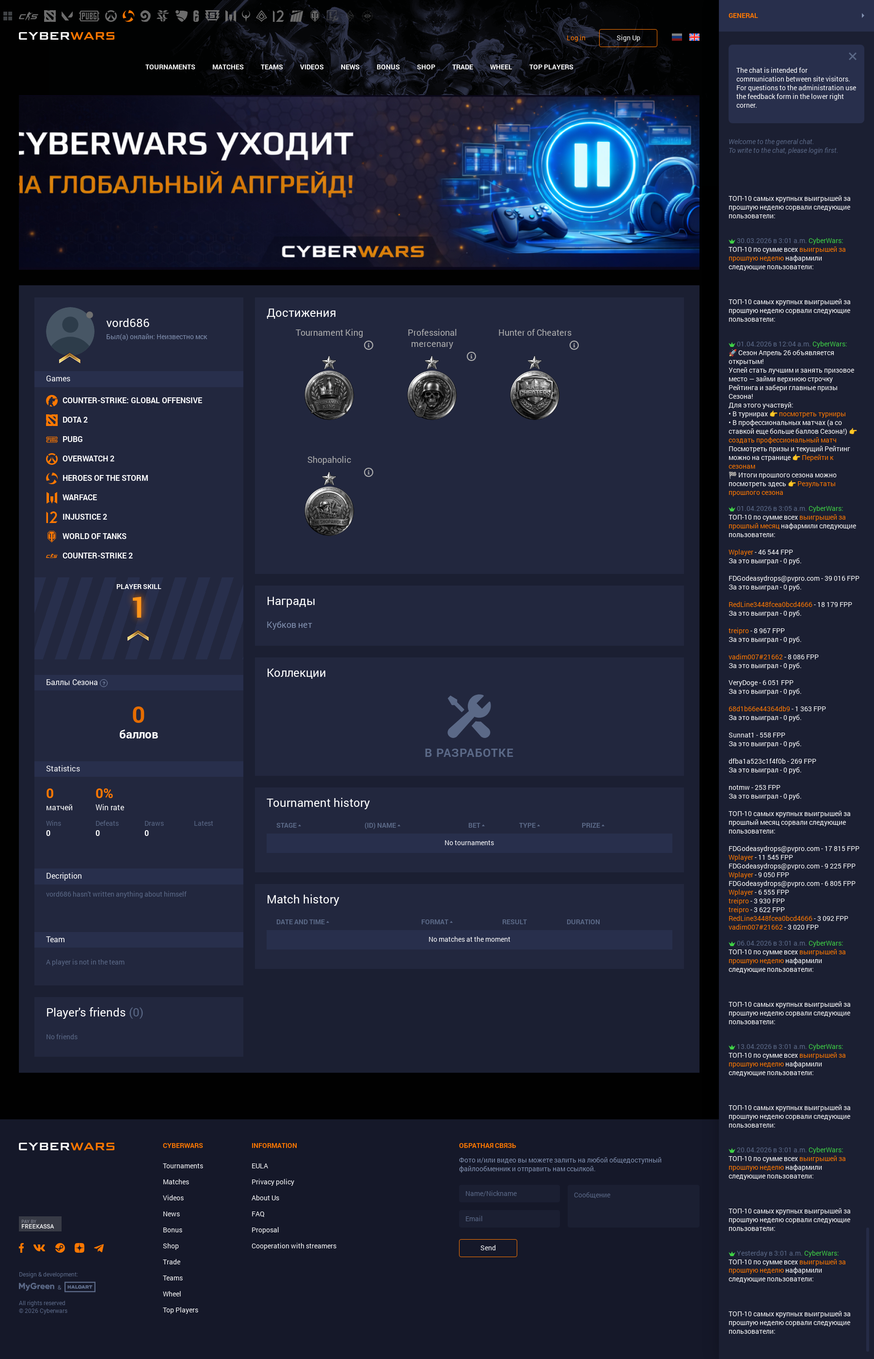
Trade (462, 67)
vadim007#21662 (756, 656)
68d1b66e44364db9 (759, 708)
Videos (312, 67)
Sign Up (628, 37)
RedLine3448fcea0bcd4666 (770, 604)
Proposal (265, 1229)
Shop (426, 67)
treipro (739, 630)
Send (488, 1247)
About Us (265, 1197)
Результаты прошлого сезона (782, 488)
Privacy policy (273, 1181)
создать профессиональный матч (783, 439)
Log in (576, 37)
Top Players (551, 67)
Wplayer (741, 552)
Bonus (388, 67)
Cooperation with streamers (294, 1245)
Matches (228, 67)
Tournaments (170, 67)
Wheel (501, 67)
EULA (260, 1165)
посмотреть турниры (812, 413)
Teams (272, 67)
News (350, 67)
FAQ (258, 1213)
